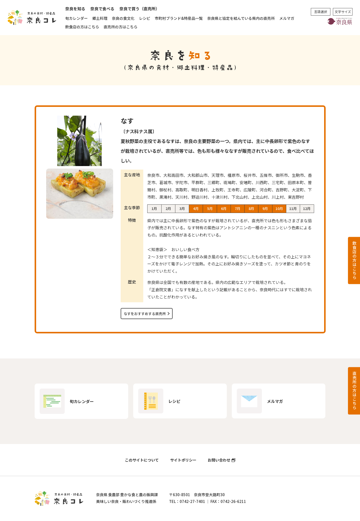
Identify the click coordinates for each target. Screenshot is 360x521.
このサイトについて (142, 460)
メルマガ (286, 18)
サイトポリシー (183, 460)
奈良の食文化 (123, 18)
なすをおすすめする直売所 (145, 313)
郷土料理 (99, 18)
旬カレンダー (76, 18)
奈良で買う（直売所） (139, 9)
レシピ (144, 18)
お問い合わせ (219, 460)
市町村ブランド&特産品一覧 (179, 18)
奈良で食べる (102, 9)
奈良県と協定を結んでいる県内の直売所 (241, 18)
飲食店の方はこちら (82, 26)
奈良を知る (75, 9)
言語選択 (320, 11)
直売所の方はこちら (120, 26)
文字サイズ (343, 11)
